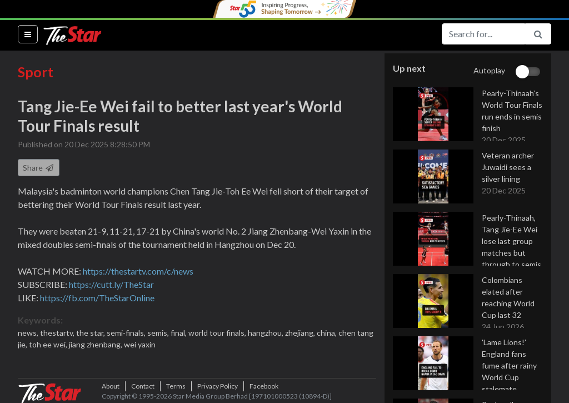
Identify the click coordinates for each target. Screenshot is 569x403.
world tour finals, (218, 332)
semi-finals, (127, 332)
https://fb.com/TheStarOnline (97, 297)
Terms (176, 386)
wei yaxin (140, 344)
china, (327, 332)
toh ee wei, (49, 344)
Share (38, 167)
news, (29, 332)
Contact (142, 386)
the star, (91, 332)
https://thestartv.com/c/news (138, 271)
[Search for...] (483, 33)
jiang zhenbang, (96, 344)
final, (179, 332)
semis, (159, 332)
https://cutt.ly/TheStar (111, 284)
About (110, 386)
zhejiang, (301, 332)
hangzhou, (266, 332)
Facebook (263, 386)
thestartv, (58, 332)
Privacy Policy (217, 386)
